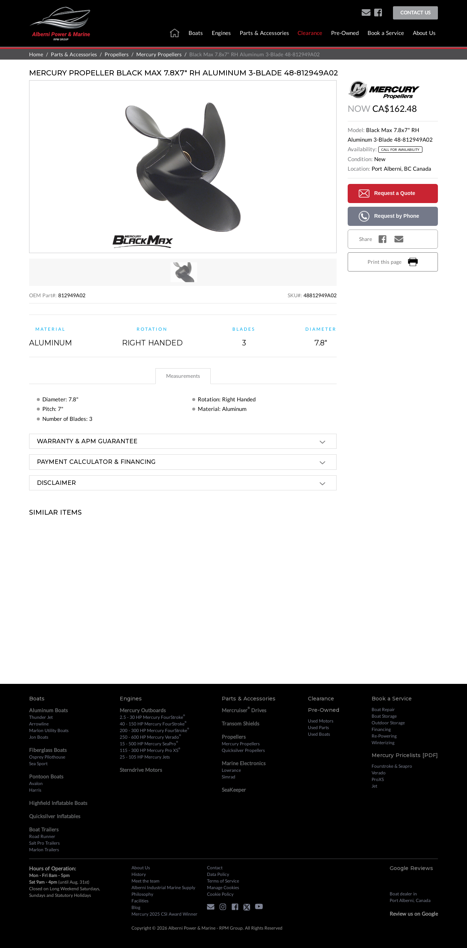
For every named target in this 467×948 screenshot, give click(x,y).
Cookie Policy (220, 894)
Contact (214, 867)
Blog (135, 907)
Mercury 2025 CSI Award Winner (164, 914)
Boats (196, 32)
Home (36, 54)
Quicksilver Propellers (243, 750)
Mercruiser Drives (244, 709)
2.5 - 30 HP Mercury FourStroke (152, 717)
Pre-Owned (345, 32)
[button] (366, 13)
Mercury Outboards (143, 710)
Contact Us (415, 12)
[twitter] (248, 908)
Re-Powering (384, 736)
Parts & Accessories (264, 32)
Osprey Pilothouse (47, 757)
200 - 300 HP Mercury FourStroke (154, 730)
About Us (424, 32)
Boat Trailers (44, 829)
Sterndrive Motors (141, 770)
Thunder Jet (41, 717)
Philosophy (142, 894)
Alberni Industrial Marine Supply (163, 887)
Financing (381, 729)
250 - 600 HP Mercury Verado (150, 737)
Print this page (393, 262)
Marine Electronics (244, 763)
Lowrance (231, 770)
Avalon (36, 783)
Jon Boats (38, 737)
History (138, 874)
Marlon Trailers (44, 849)
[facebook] (378, 13)
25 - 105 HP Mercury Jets (145, 757)
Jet (374, 786)
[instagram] (224, 908)
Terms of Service (223, 881)
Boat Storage (384, 716)
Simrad (228, 777)
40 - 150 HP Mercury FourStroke (153, 724)
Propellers (117, 54)
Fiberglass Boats (48, 750)
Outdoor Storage (388, 722)
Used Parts (318, 727)
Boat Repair (383, 709)
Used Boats (319, 734)
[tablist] (183, 376)
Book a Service (386, 32)
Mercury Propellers (159, 54)
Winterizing (383, 742)
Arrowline (39, 724)
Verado (379, 772)
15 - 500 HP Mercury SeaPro (149, 743)
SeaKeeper (234, 790)
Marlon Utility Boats (49, 730)
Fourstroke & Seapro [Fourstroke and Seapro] (392, 766)
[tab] (183, 376)
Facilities (139, 900)
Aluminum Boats (48, 710)
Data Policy (218, 874)
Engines (221, 32)
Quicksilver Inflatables (54, 816)
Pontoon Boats (46, 776)
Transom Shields (240, 723)
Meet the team (145, 881)
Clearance (310, 32)
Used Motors (320, 721)
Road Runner (42, 836)
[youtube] (261, 908)
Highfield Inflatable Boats (58, 803)
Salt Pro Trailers (44, 843)
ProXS (378, 779)
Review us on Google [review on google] (414, 913)
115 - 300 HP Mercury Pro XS (150, 750)
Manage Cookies (223, 887)
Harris (35, 790)
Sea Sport (38, 763)
